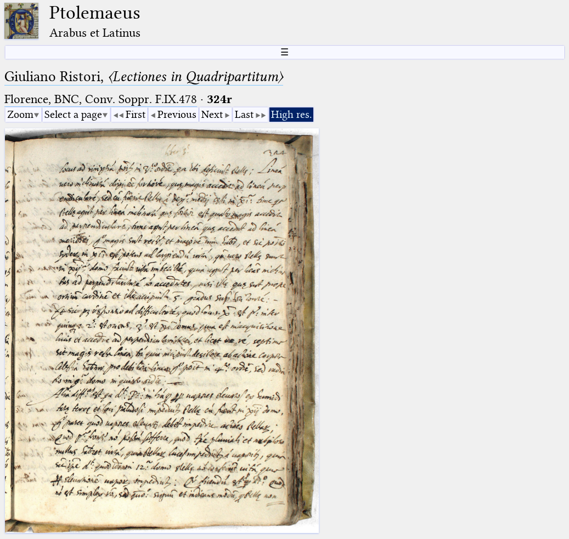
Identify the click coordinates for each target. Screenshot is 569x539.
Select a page (73, 114)
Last (244, 114)
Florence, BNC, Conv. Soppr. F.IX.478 (100, 99)
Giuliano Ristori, (143, 76)
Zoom (20, 114)
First (135, 114)
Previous (176, 114)
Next (212, 114)
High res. (291, 114)
